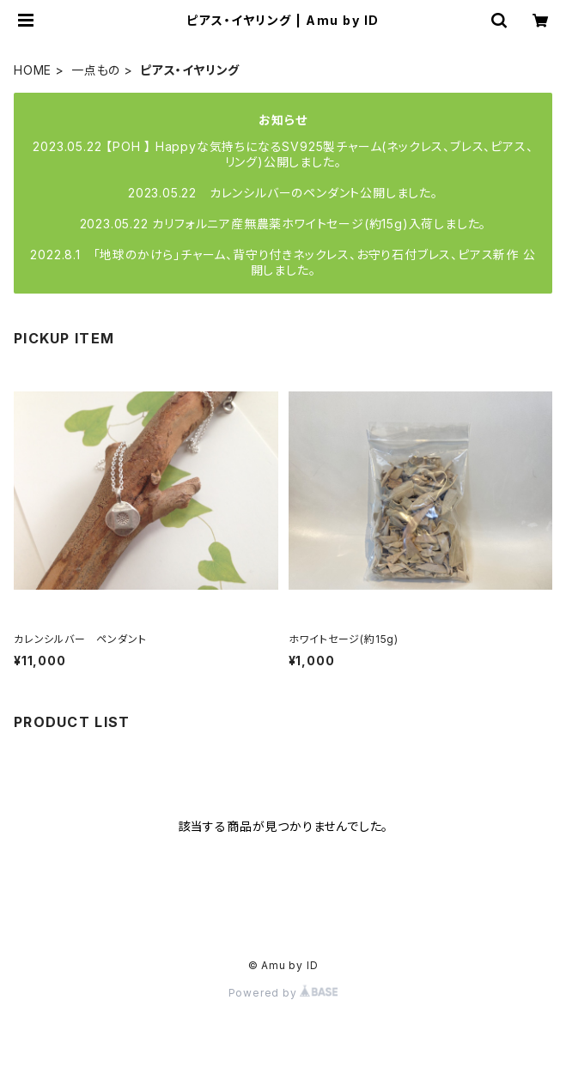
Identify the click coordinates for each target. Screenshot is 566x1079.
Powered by (283, 992)
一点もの (95, 70)
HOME (33, 70)
